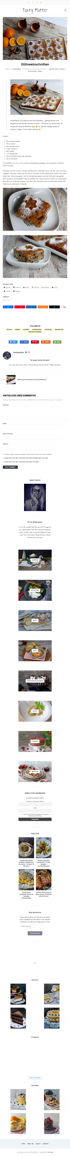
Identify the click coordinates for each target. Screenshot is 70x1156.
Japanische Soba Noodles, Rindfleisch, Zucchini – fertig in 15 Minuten (26, 863)
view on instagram (35, 1077)
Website (5, 444)
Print (58, 342)
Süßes (40, 71)
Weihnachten (59, 329)
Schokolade (48, 329)
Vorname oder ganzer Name (35, 801)
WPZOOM (50, 1152)
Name (4, 423)
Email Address (8, 434)
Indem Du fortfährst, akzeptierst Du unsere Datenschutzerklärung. (35, 815)
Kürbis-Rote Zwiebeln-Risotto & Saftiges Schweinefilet (26, 895)
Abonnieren (35, 933)
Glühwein (26, 329)
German (17, 329)
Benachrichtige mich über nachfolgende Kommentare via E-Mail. (26, 458)
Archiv (38, 1144)
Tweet (14, 342)
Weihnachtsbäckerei (35, 331)
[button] (35, 38)
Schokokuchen (36, 329)
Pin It (36, 342)
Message (6, 405)
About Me (30, 1144)
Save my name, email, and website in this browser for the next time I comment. (28, 454)
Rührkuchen (32, 71)
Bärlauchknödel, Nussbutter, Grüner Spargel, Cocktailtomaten (44, 863)
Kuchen (62, 69)
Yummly (47, 342)
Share (25, 342)
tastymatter (17, 69)
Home (23, 1144)
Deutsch (9, 329)
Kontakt (45, 1144)
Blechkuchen (54, 69)
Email (35, 807)
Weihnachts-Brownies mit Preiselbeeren (31, 379)
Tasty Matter (35, 10)
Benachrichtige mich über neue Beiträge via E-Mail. (21, 462)
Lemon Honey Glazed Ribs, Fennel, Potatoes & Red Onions (44, 894)
